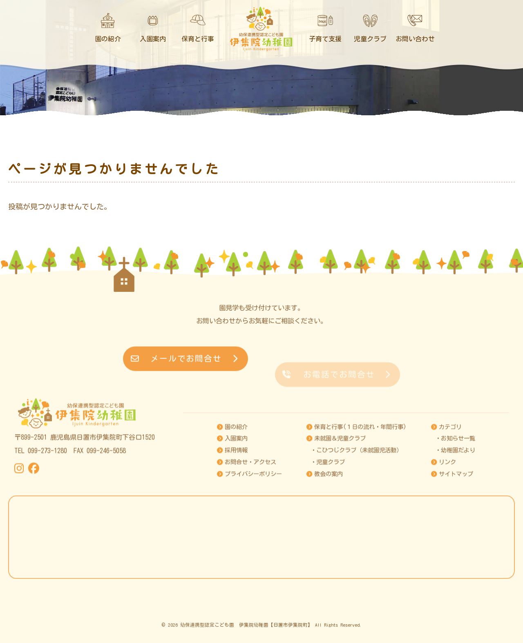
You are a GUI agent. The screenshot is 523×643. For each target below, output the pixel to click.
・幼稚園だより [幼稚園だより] (455, 504)
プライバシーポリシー (249, 527)
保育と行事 (356, 480)
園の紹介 (232, 480)
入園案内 (232, 492)
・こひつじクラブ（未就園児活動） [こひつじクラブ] (356, 504)
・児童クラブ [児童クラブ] (328, 516)
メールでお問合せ (185, 371)
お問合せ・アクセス (246, 516)
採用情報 (232, 504)
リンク (443, 516)
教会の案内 (324, 527)
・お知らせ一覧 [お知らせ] (455, 492)
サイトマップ (452, 527)
